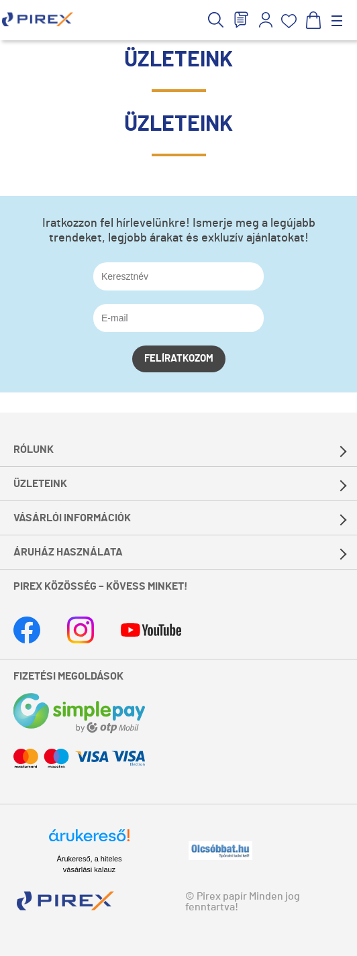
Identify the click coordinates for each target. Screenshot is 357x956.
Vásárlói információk (72, 518)
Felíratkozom (178, 359)
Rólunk (33, 449)
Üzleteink (40, 483)
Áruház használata (68, 552)
